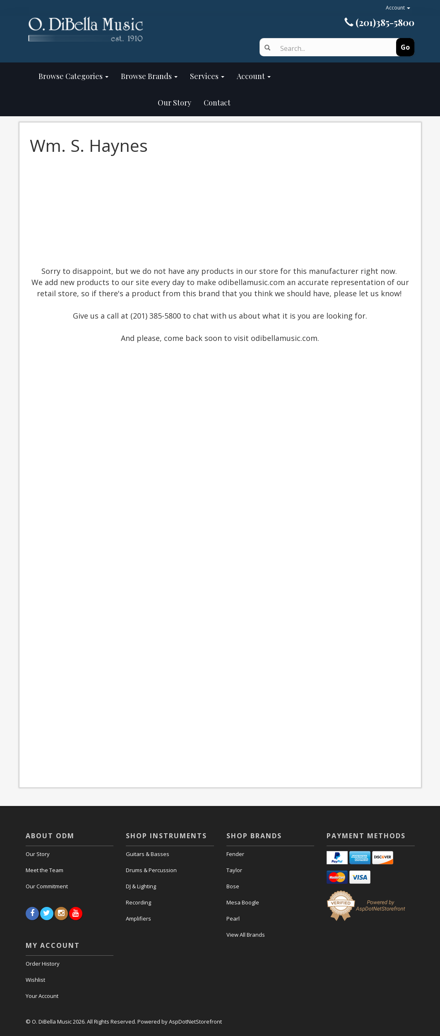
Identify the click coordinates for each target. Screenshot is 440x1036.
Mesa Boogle (242, 902)
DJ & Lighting (141, 886)
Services (207, 76)
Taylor (234, 870)
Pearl (233, 918)
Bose (232, 886)
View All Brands (245, 934)
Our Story (114, 103)
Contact (217, 103)
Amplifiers (138, 918)
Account (398, 7)
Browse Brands (149, 76)
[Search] (331, 48)
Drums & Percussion (151, 870)
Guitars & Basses (147, 854)
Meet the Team (44, 870)
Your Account (42, 996)
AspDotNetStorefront (195, 1021)
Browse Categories (73, 76)
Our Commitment (47, 886)
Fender (235, 854)
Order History (43, 963)
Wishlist (35, 979)
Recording (138, 902)
